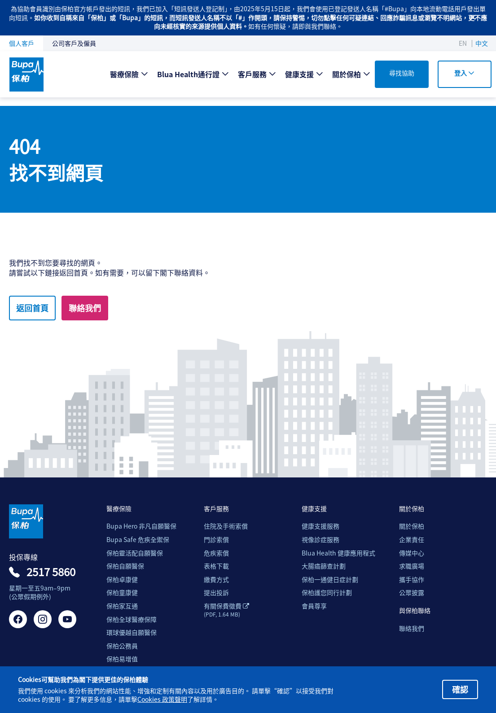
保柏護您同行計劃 (327, 592)
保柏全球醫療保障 (131, 619)
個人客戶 (21, 43)
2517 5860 (50, 571)
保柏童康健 (122, 592)
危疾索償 (216, 553)
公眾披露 (411, 592)
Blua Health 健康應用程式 (338, 553)
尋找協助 (401, 72)
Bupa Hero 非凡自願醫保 (141, 526)
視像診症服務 (320, 539)
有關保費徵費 (226, 610)
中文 (481, 43)
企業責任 (411, 539)
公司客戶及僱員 (74, 43)
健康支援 (299, 74)
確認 (460, 689)
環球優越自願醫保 (131, 632)
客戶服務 (252, 74)
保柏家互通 (122, 606)
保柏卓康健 (122, 579)
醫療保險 (124, 74)
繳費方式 (216, 579)
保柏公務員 (122, 646)
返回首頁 (32, 308)
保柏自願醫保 (125, 566)
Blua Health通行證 (188, 74)
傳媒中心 (411, 553)
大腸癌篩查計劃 (324, 566)
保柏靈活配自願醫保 (134, 553)
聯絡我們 (85, 308)
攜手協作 (411, 579)
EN (463, 43)
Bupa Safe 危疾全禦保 (137, 539)
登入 (464, 72)
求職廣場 (411, 566)
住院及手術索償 (226, 526)
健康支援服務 (320, 526)
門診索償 (216, 539)
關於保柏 (346, 74)
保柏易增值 (122, 659)
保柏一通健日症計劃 (330, 579)
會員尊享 (314, 606)
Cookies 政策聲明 (162, 699)
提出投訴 (216, 592)
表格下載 (216, 566)
